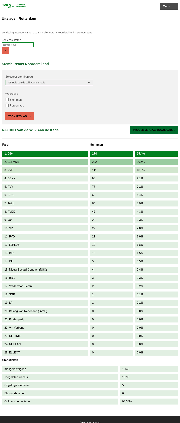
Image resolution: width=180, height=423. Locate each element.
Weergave (11, 93)
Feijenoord (48, 32)
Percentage (17, 105)
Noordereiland (65, 32)
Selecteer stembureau (19, 76)
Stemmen (16, 99)
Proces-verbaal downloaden (154, 130)
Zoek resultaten (11, 40)
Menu (166, 6)
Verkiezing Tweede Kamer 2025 (20, 32)
